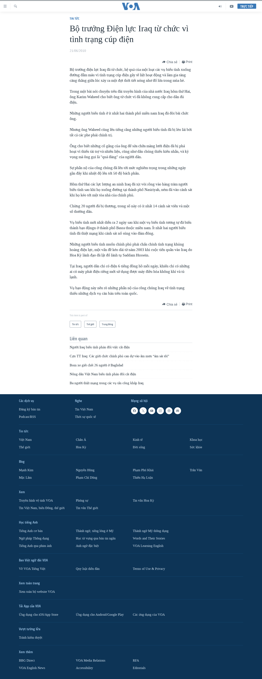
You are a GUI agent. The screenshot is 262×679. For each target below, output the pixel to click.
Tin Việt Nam (84, 409)
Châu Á (81, 440)
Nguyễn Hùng (85, 470)
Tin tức (74, 18)
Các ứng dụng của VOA (149, 614)
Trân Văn (196, 470)
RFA (136, 660)
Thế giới (24, 447)
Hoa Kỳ (81, 447)
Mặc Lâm (25, 477)
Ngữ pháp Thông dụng (34, 538)
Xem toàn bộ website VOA (37, 591)
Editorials (139, 668)
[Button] (169, 62)
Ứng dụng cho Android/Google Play (100, 614)
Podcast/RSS (27, 417)
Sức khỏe (196, 447)
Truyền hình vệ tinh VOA (36, 500)
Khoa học (196, 440)
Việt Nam (25, 440)
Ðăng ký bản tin (29, 409)
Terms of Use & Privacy (149, 569)
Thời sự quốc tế (85, 417)
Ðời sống (139, 447)
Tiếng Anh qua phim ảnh (35, 546)
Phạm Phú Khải (143, 470)
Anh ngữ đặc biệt (87, 546)
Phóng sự (82, 500)
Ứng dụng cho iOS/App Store (38, 614)
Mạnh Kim (26, 470)
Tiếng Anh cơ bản (31, 531)
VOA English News (32, 668)
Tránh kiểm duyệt (30, 637)
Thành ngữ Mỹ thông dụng (150, 531)
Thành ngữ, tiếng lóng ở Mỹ (95, 531)
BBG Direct (27, 660)
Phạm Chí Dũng (86, 477)
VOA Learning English (148, 546)
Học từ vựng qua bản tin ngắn (96, 538)
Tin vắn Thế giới (87, 508)
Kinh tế (138, 440)
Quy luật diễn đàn (88, 569)
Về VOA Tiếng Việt (32, 569)
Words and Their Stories (149, 538)
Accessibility (84, 668)
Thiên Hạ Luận (143, 477)
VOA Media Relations (90, 660)
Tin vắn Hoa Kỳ (143, 500)
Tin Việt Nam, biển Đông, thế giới (42, 508)
